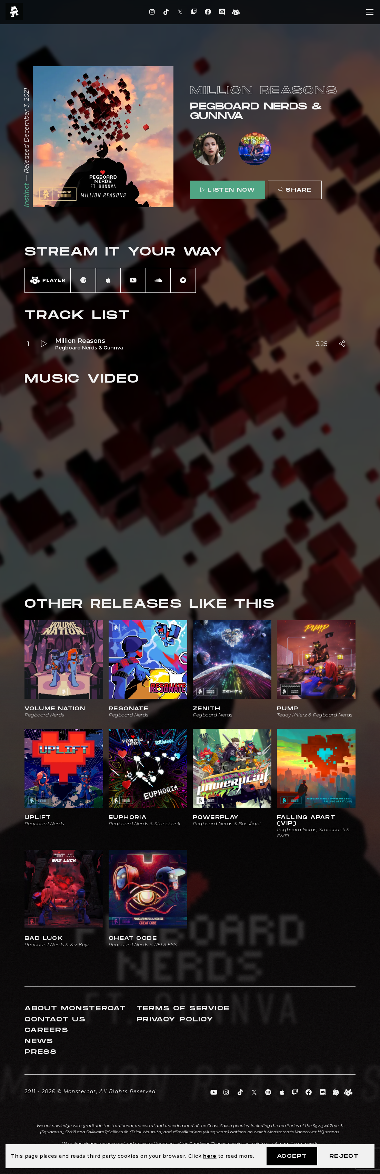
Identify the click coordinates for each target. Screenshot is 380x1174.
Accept (292, 1156)
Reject (344, 1156)
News (38, 1041)
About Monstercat (75, 1008)
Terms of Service (183, 1008)
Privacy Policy (175, 1019)
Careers (46, 1030)
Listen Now (227, 190)
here (210, 1156)
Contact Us (55, 1019)
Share (294, 190)
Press (40, 1052)
